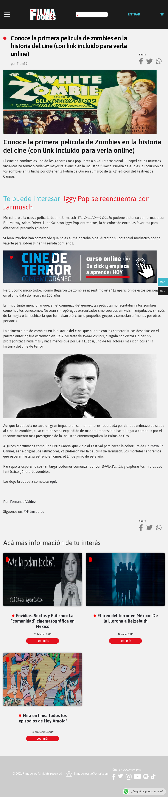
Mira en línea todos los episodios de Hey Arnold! (43, 718)
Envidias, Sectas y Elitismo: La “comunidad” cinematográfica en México (43, 621)
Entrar (134, 14)
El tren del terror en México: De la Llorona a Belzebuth (128, 618)
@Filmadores (33, 511)
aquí (53, 481)
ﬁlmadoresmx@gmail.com (91, 773)
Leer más (43, 641)
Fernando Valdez (23, 502)
